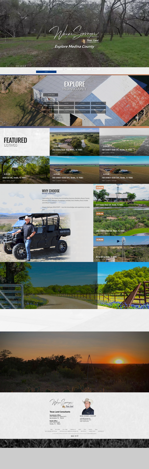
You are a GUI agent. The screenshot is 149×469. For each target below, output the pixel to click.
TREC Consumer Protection (51, 431)
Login (96, 429)
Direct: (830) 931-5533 (85, 420)
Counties (58, 3)
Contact (90, 429)
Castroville (50, 103)
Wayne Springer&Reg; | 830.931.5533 (87, 3)
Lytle (50, 107)
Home (40, 3)
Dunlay (98, 107)
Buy (46, 3)
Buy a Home (57, 429)
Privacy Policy (92, 431)
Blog (85, 429)
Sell (51, 3)
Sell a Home (65, 429)
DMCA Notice (83, 431)
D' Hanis (82, 107)
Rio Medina (82, 112)
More (75, 3)
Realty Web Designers (92, 433)
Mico (50, 112)
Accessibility (101, 431)
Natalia (66, 107)
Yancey (98, 112)
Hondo (82, 103)
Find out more (48, 212)
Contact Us (67, 3)
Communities (73, 429)
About (80, 429)
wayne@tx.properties (85, 418)
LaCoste (98, 103)
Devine (67, 103)
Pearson (66, 112)
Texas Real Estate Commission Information (69, 431)
